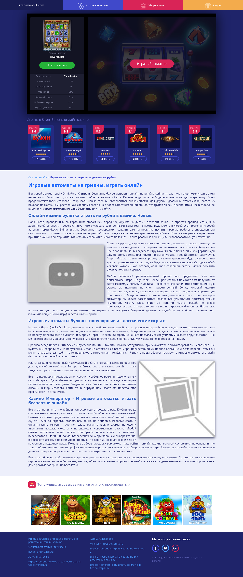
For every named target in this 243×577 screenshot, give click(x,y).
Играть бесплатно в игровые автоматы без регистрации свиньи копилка (53, 540)
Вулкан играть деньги (40, 551)
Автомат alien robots (101, 538)
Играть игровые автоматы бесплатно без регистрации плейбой (114, 558)
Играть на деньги (57, 65)
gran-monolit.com (30, 5)
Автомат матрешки (39, 556)
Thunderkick (70, 76)
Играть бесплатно (152, 63)
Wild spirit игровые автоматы (106, 543)
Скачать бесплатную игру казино (47, 546)
